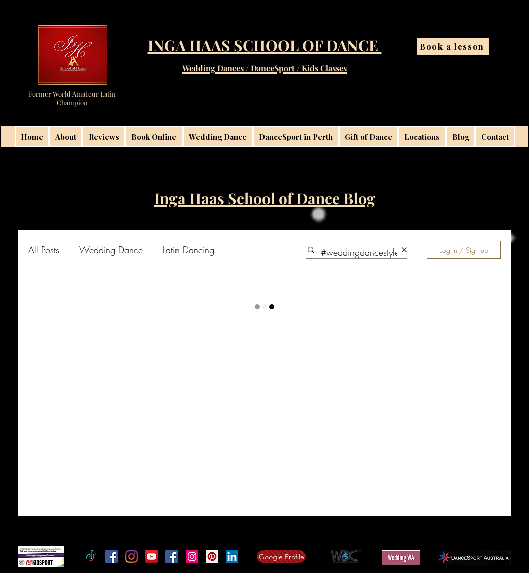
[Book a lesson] (453, 46)
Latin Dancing (188, 250)
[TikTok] (91, 556)
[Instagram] (131, 556)
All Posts (43, 250)
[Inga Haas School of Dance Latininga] (212, 556)
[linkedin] (232, 556)
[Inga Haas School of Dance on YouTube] (151, 556)
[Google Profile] (281, 556)
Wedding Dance (111, 250)
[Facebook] (111, 556)
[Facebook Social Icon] (171, 556)
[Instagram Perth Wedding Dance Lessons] (192, 556)
